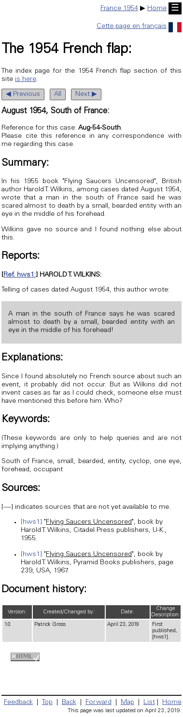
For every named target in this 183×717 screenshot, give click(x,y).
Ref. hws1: (19, 275)
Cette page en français (139, 26)
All (57, 94)
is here (25, 79)
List (149, 702)
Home (157, 8)
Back (69, 702)
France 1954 (119, 8)
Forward (98, 702)
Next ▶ (86, 94)
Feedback (18, 702)
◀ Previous (23, 94)
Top (47, 702)
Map (127, 702)
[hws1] (31, 522)
